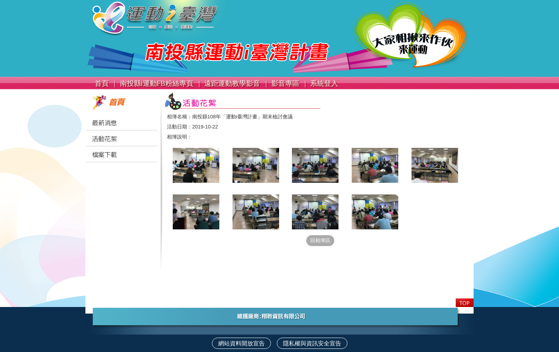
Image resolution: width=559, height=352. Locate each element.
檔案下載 (104, 155)
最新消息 (104, 123)
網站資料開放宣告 (241, 343)
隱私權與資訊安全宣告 (312, 343)
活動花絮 (104, 139)
